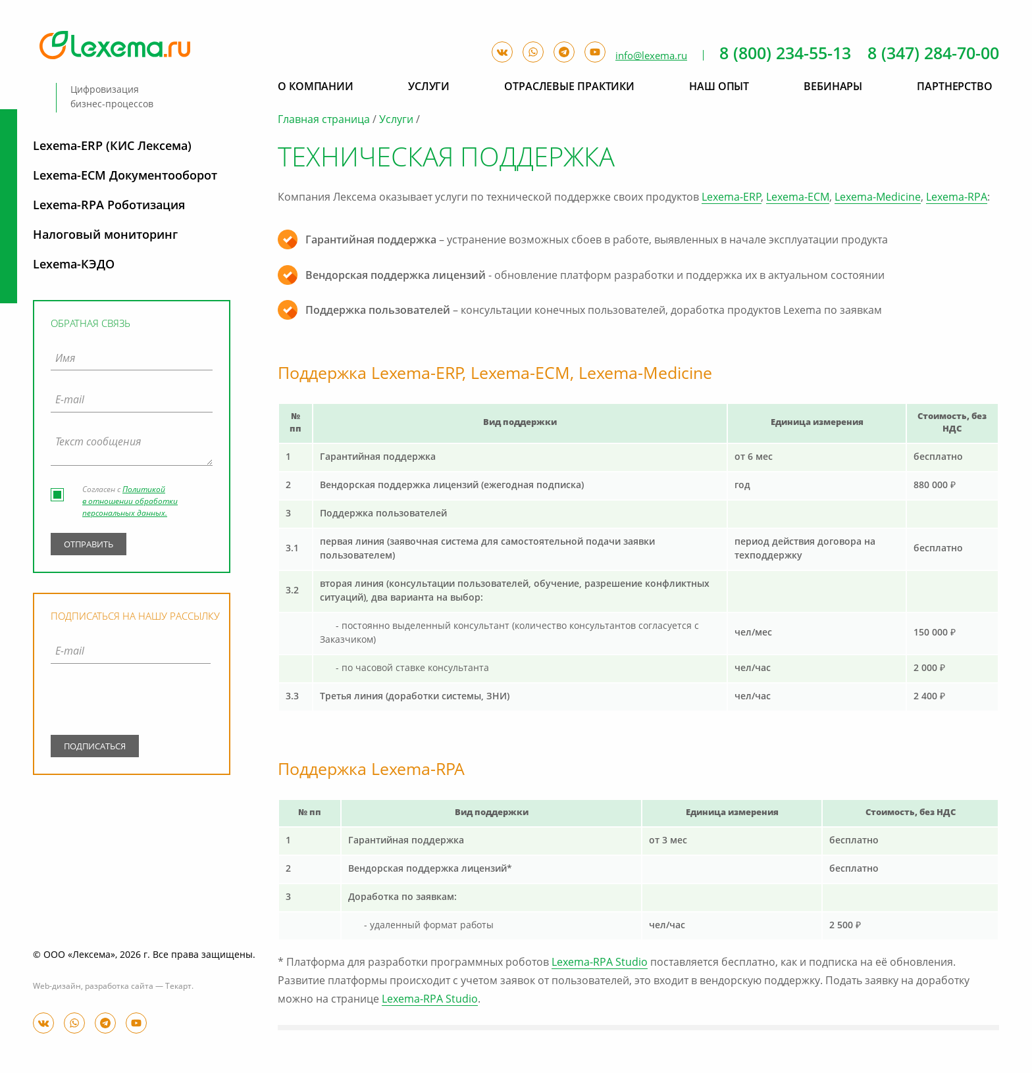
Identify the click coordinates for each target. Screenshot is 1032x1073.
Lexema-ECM (797, 198)
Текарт (178, 987)
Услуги (396, 120)
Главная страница (324, 120)
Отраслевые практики (569, 87)
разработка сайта (119, 987)
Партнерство (955, 87)
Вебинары (833, 87)
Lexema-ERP (731, 198)
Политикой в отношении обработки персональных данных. (130, 502)
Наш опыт (719, 87)
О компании (315, 87)
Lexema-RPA (956, 198)
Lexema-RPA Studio (600, 963)
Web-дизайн (57, 987)
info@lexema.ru (651, 56)
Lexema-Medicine (878, 198)
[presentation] (131, 702)
